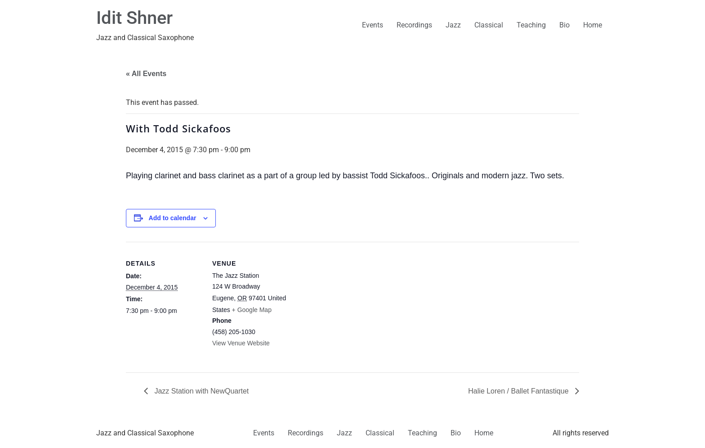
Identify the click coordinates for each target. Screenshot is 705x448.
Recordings (414, 25)
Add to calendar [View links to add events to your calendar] (172, 218)
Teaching (531, 25)
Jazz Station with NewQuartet (200, 391)
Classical (488, 25)
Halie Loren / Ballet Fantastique (519, 391)
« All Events (146, 73)
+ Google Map (252, 309)
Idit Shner (134, 17)
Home (592, 25)
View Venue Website (241, 343)
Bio (564, 25)
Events (372, 25)
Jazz (453, 25)
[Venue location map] (346, 304)
